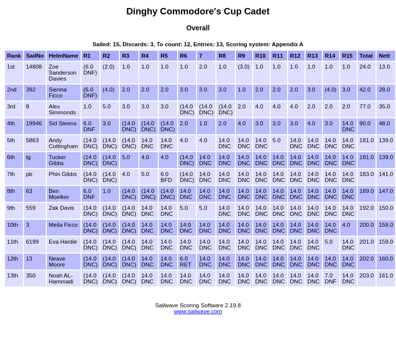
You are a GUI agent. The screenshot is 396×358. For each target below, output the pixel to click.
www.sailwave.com (198, 311)
